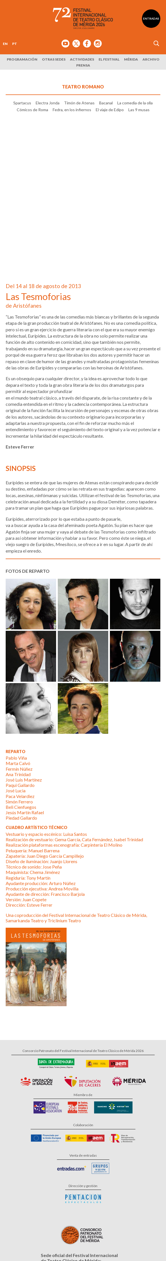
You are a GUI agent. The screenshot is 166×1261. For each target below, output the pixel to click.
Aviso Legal (19, 1247)
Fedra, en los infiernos (72, 142)
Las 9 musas (139, 142)
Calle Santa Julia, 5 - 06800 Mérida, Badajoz (83, 1176)
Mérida (131, 59)
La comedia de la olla (135, 135)
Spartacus (22, 135)
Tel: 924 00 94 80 (57, 1182)
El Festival (109, 59)
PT (14, 44)
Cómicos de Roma (32, 142)
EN (5, 44)
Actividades (82, 59)
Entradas (151, 18)
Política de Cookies (79, 1247)
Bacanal (106, 135)
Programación (22, 59)
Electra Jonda (47, 135)
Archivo (150, 59)
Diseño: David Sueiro (111, 1247)
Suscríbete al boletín (87, 1202)
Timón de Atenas (79, 135)
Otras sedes (53, 59)
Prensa (83, 65)
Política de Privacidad (46, 1247)
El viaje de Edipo (110, 142)
